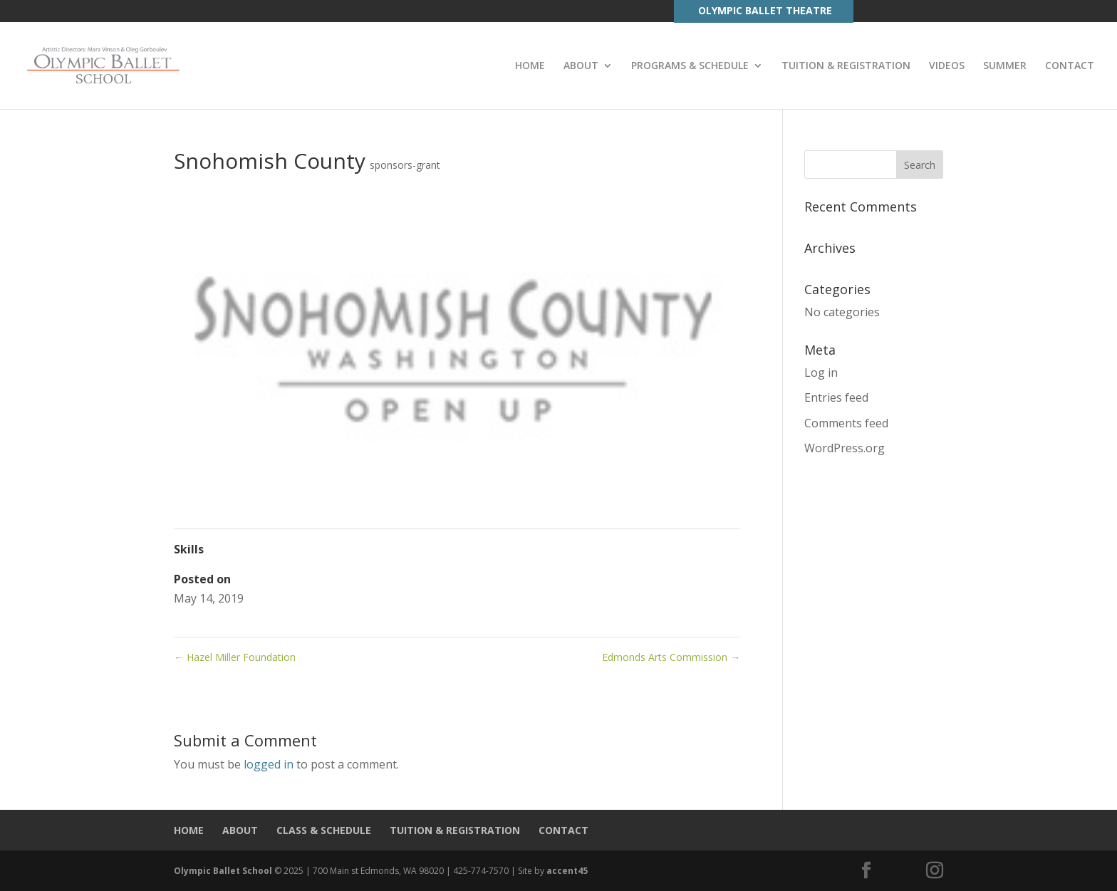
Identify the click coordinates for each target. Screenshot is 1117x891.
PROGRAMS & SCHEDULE (690, 66)
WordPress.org (844, 448)
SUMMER (1005, 66)
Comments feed (846, 423)
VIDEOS (947, 66)
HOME (530, 66)
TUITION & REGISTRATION (845, 66)
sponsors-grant (405, 165)
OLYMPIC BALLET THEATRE (765, 10)
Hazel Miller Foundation (235, 657)
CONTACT (1069, 66)
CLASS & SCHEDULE (323, 830)
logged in (268, 764)
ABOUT (580, 66)
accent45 (567, 871)
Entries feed (836, 397)
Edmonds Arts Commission (671, 657)
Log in (821, 372)
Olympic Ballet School (223, 871)
